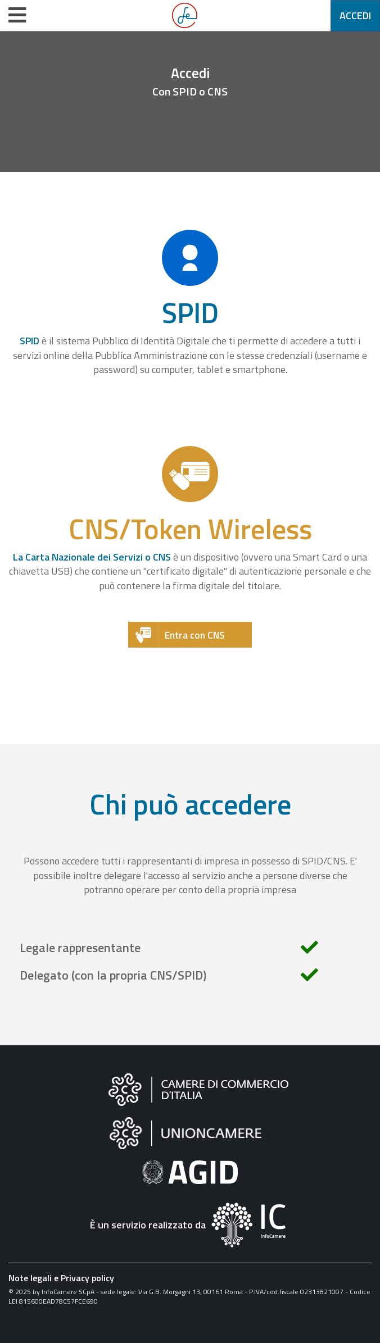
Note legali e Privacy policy (61, 1278)
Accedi (355, 15)
